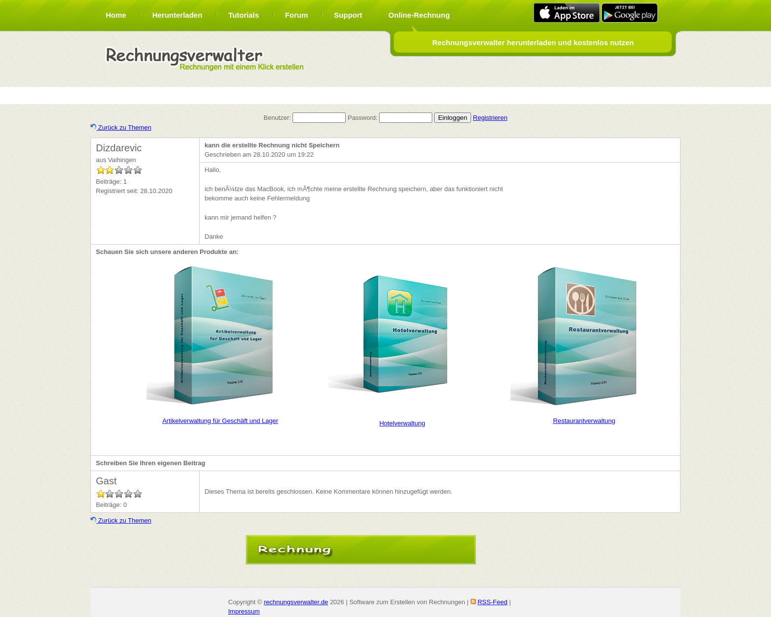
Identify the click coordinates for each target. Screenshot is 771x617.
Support (348, 15)
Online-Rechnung (419, 15)
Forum (296, 15)
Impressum (244, 611)
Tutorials (243, 15)
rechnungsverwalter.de (296, 602)
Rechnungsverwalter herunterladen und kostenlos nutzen (533, 42)
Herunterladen (177, 15)
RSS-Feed (492, 602)
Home (116, 15)
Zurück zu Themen (120, 127)
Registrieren (490, 117)
